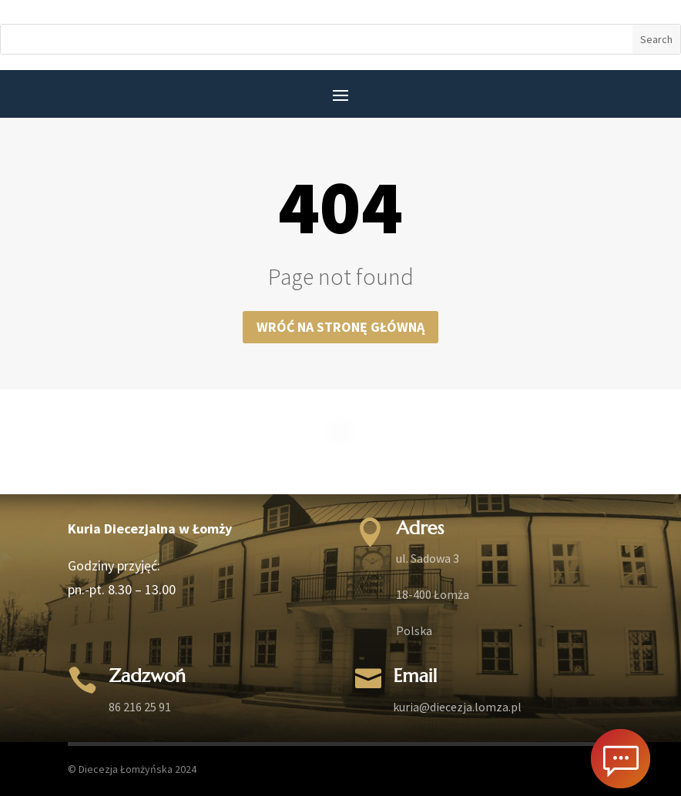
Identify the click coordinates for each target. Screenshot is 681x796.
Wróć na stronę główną (340, 327)
